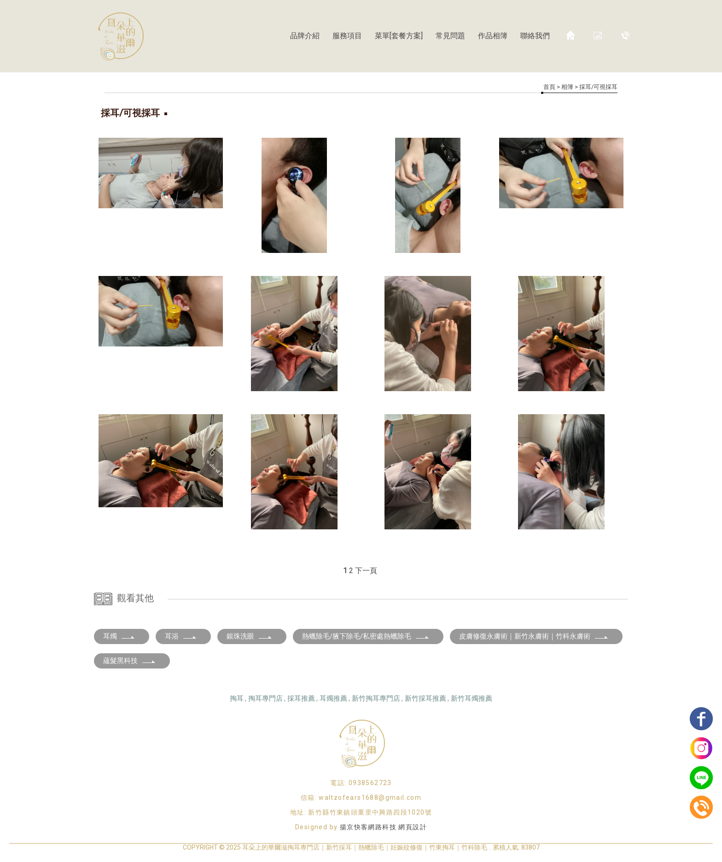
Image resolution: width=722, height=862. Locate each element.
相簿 (567, 86)
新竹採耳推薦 (425, 698)
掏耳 (237, 698)
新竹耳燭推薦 (471, 698)
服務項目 (347, 35)
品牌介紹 (305, 35)
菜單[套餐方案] (399, 35)
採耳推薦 (301, 698)
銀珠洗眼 (250, 636)
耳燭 (119, 636)
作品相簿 (492, 35)
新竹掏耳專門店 (376, 698)
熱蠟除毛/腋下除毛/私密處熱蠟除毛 (366, 636)
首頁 (549, 86)
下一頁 (366, 570)
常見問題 (450, 35)
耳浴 (181, 636)
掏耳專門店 (265, 698)
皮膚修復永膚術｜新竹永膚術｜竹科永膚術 (534, 636)
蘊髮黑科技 (129, 661)
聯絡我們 (535, 35)
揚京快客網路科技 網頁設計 (383, 827)
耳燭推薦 (333, 698)
